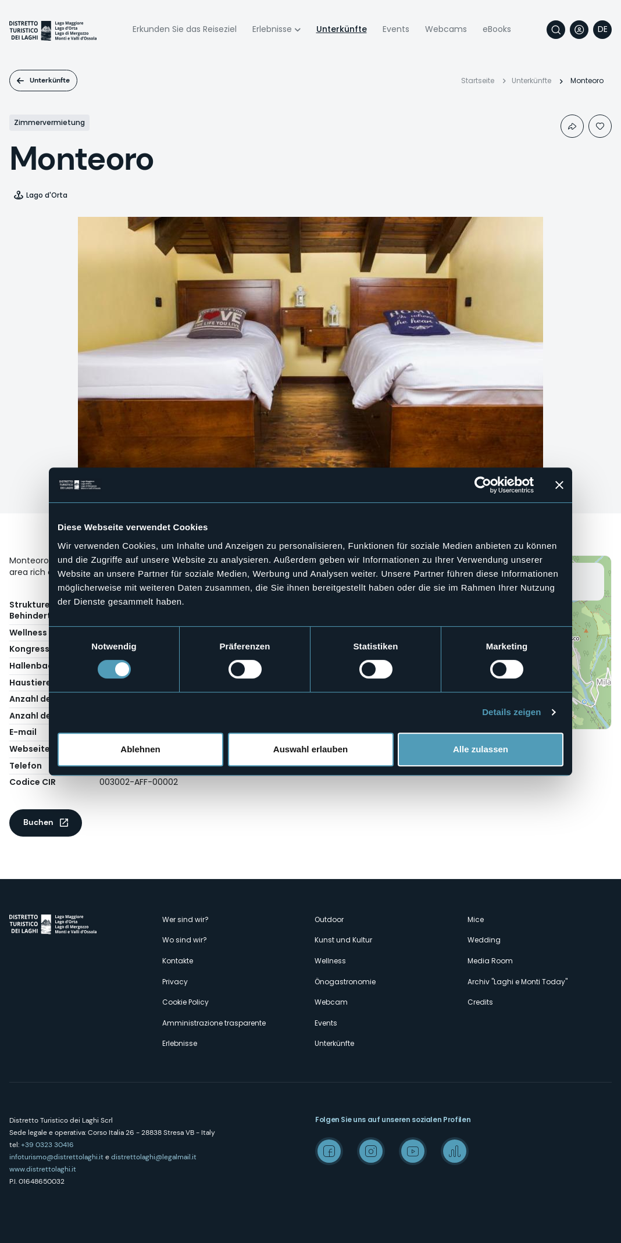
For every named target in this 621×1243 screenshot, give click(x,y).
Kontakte (177, 961)
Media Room (490, 961)
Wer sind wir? (185, 919)
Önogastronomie (345, 982)
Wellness (330, 961)
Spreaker (455, 1151)
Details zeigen (511, 712)
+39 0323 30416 (47, 1144)
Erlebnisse (272, 29)
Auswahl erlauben (310, 749)
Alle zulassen (480, 749)
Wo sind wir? (184, 940)
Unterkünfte (341, 29)
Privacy (175, 982)
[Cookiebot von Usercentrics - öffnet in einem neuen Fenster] (483, 485)
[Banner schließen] (559, 485)
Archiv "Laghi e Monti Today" (517, 982)
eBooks (497, 29)
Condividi (572, 126)
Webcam (331, 1002)
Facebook (329, 1151)
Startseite (477, 80)
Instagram (371, 1151)
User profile (579, 29)
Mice (475, 919)
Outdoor (329, 919)
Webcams (446, 29)
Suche (556, 29)
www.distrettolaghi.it (42, 1169)
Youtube (413, 1151)
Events (396, 29)
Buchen (38, 822)
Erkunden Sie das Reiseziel (185, 29)
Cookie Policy (185, 1002)
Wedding (484, 940)
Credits (480, 1002)
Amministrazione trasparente (214, 1023)
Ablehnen (140, 749)
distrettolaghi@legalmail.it (154, 1157)
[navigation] (602, 29)
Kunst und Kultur (343, 940)
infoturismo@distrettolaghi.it (56, 1157)
